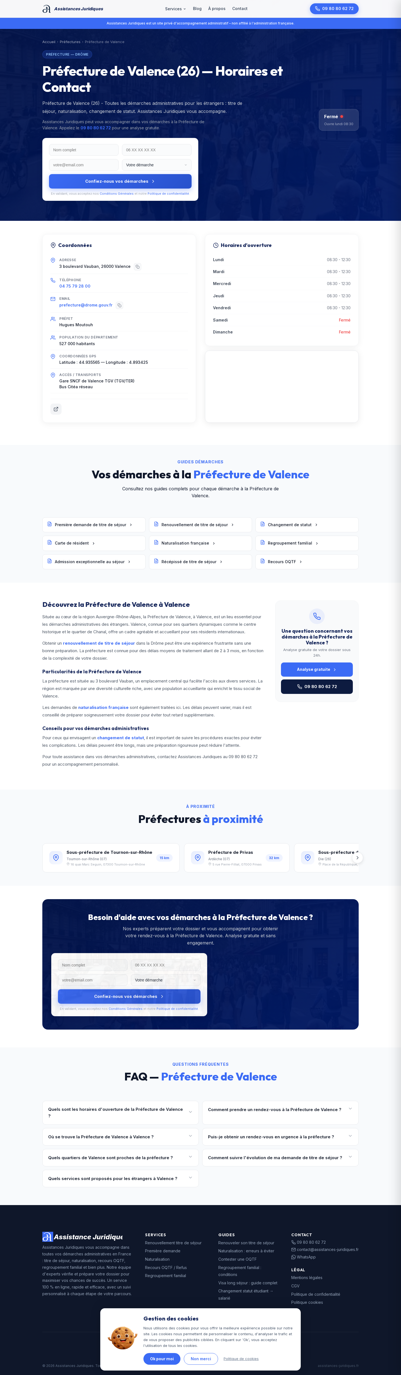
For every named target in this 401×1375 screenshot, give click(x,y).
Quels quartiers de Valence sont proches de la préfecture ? (120, 1157)
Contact (240, 8)
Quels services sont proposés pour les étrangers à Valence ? (120, 1178)
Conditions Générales (117, 194)
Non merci (201, 1358)
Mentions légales (306, 1277)
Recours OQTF (281, 561)
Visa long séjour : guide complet (247, 1282)
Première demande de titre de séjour (90, 524)
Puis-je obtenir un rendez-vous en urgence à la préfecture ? (280, 1136)
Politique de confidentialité (168, 194)
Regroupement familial (289, 543)
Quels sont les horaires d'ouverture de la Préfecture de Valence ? (120, 1113)
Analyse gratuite (317, 669)
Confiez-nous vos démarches (120, 181)
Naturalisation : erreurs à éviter (246, 1250)
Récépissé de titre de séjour (188, 561)
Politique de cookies (241, 1358)
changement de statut (120, 737)
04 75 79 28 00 (75, 286)
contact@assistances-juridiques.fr (325, 1249)
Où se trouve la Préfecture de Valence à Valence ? (120, 1136)
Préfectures (70, 41)
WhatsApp (303, 1257)
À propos (217, 8)
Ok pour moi (162, 1358)
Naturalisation (157, 1259)
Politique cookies (307, 1302)
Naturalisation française (185, 543)
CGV (295, 1286)
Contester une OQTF (237, 1259)
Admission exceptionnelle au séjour (89, 561)
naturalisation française (103, 707)
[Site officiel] (56, 409)
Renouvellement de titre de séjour (194, 524)
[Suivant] (357, 857)
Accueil (48, 41)
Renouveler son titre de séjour (246, 1242)
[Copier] (137, 266)
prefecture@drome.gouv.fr (86, 305)
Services (175, 8)
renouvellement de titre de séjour (99, 643)
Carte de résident (71, 543)
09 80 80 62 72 (334, 8)
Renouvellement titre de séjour (173, 1242)
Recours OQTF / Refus (166, 1267)
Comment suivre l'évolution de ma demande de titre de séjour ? (280, 1157)
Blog (197, 8)
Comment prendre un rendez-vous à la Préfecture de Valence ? (280, 1109)
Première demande (162, 1250)
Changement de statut (289, 524)
